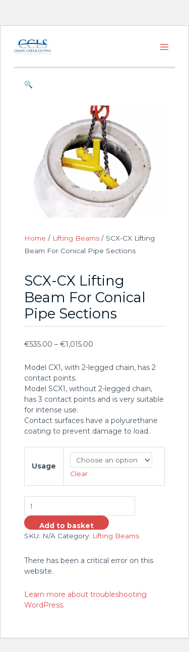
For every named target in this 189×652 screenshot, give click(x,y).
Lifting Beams (75, 238)
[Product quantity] (79, 506)
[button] (94, 84)
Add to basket (66, 526)
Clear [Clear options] (79, 474)
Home (35, 238)
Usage (44, 466)
